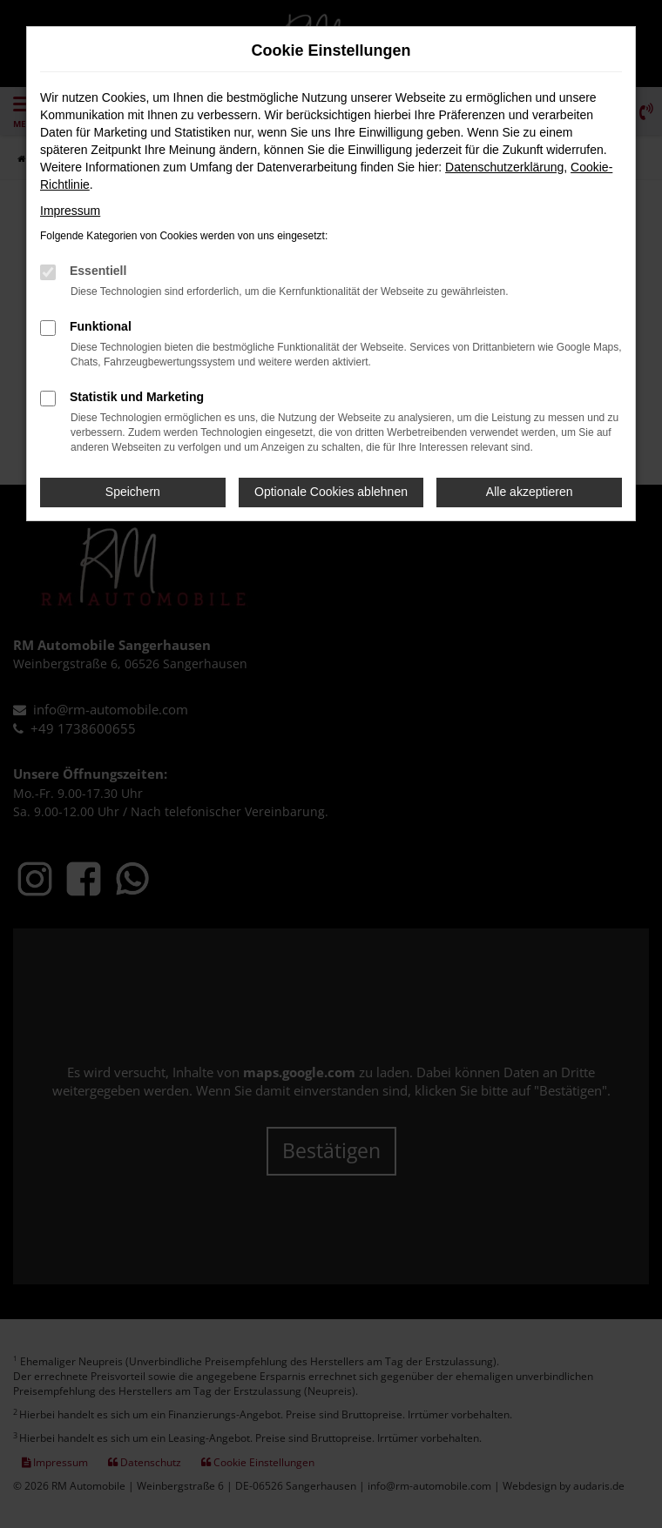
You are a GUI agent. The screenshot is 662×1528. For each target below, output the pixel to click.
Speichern (132, 492)
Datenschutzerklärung (504, 167)
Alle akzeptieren (529, 492)
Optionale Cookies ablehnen (331, 492)
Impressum (70, 211)
